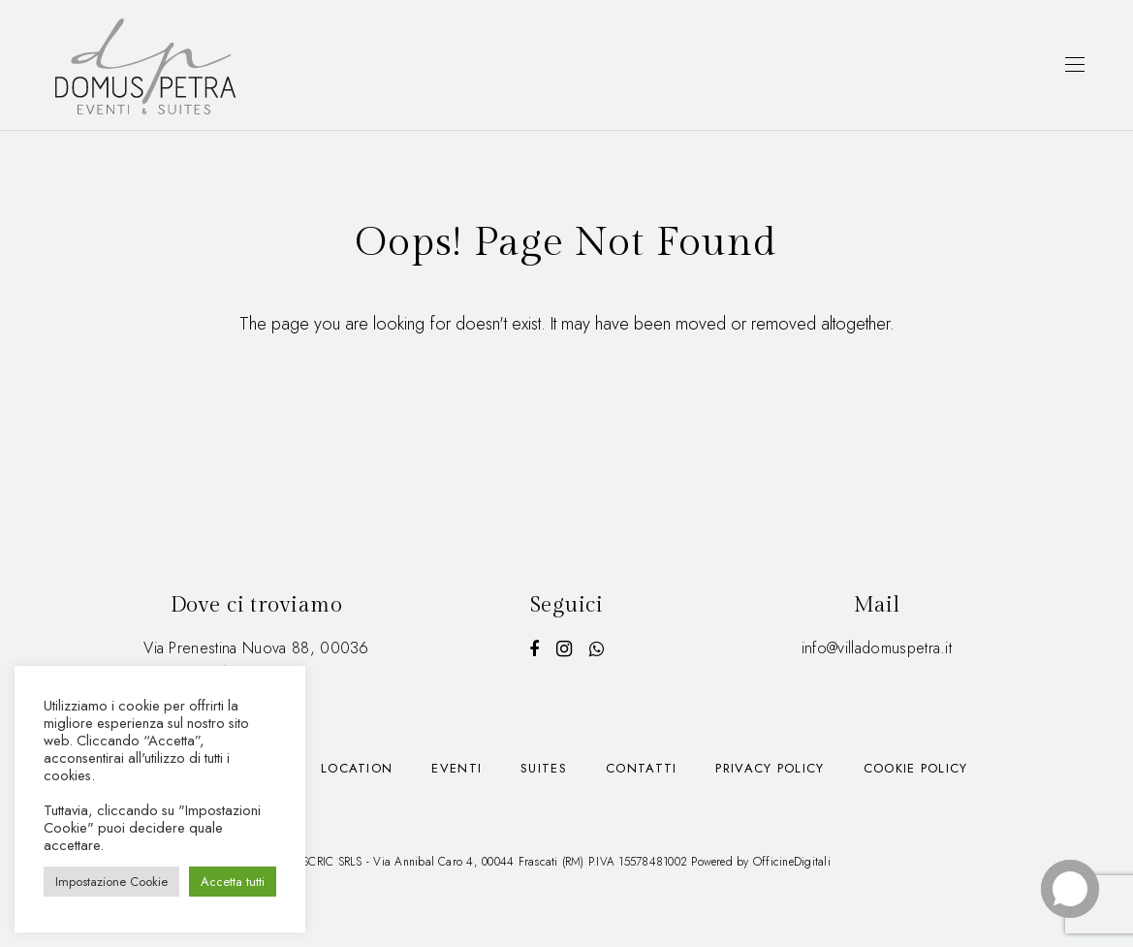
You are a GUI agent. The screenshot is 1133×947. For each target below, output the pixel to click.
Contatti (641, 768)
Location (357, 768)
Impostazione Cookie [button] (111, 881)
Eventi (456, 768)
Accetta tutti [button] (233, 881)
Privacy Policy (769, 768)
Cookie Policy (916, 768)
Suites (543, 768)
